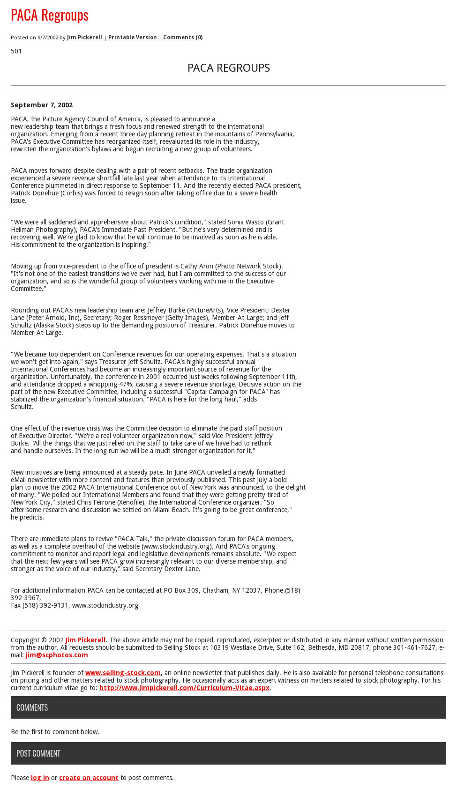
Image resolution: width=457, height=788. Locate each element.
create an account (89, 777)
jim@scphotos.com (57, 655)
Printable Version (132, 37)
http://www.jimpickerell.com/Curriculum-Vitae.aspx (184, 687)
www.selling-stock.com (123, 672)
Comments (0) (182, 37)
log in (40, 777)
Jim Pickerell (84, 37)
